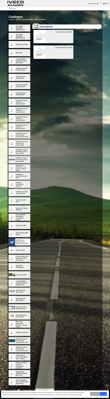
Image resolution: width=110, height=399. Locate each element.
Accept (103, 394)
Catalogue (11, 19)
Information (95, 394)
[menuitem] (94, 3)
